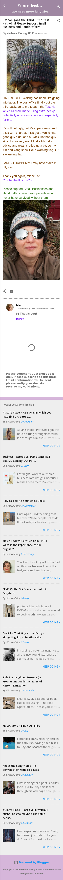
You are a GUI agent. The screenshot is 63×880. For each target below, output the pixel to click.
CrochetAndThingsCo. (17, 180)
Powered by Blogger (31, 862)
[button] (58, 21)
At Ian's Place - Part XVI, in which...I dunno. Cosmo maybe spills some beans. (25, 814)
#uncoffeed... (30, 5)
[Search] (58, 7)
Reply (20, 319)
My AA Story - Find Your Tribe (21, 725)
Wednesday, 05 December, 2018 (35, 308)
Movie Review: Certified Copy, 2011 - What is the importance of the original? (26, 545)
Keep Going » (51, 446)
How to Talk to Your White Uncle (24, 500)
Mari (19, 305)
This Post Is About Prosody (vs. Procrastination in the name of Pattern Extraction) (22, 681)
